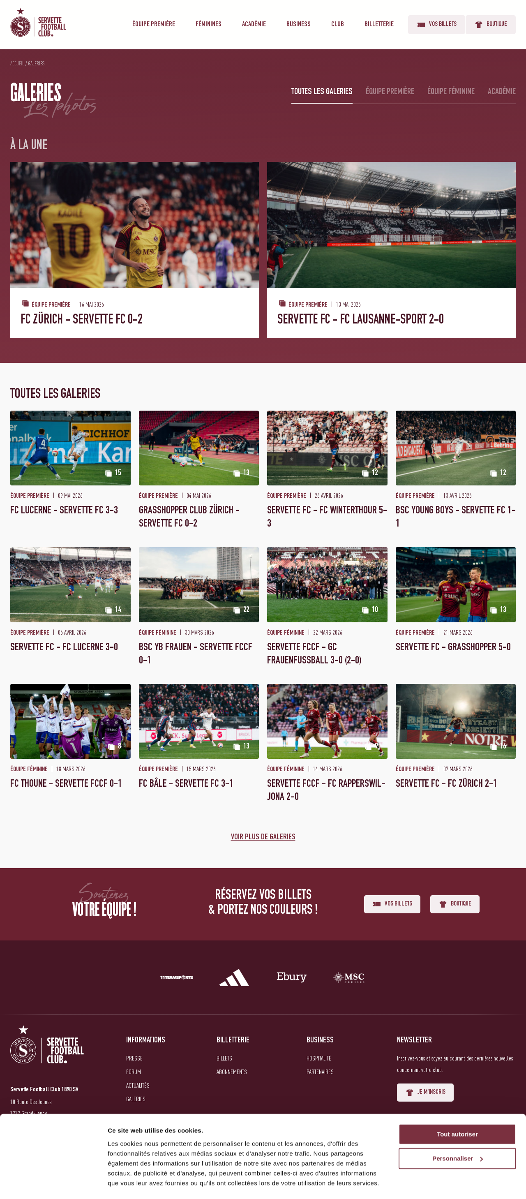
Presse (134, 1058)
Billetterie (379, 24)
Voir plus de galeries (263, 838)
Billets (224, 1058)
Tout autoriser (457, 1111)
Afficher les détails (135, 1182)
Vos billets (437, 25)
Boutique (490, 25)
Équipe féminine (451, 92)
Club (337, 24)
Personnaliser (457, 1135)
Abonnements (232, 1071)
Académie (254, 24)
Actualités (138, 1085)
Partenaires (320, 1071)
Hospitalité (319, 1058)
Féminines (208, 24)
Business (298, 24)
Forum (133, 1071)
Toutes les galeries (322, 92)
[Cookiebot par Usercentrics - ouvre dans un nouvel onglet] (53, 1183)
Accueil (17, 63)
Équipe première (153, 24)
